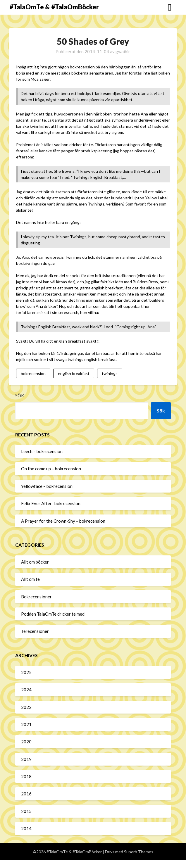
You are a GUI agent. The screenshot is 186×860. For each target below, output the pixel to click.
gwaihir (123, 51)
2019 (26, 759)
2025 (26, 672)
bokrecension (33, 373)
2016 (26, 793)
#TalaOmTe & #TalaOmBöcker (54, 7)
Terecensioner (35, 631)
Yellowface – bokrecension (47, 486)
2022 (26, 707)
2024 (26, 689)
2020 (26, 741)
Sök (19, 395)
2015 (26, 811)
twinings (110, 373)
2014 (26, 828)
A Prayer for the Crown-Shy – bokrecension (63, 521)
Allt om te (30, 579)
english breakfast (73, 373)
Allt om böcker (35, 561)
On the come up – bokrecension (51, 468)
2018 (26, 776)
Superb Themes (138, 851)
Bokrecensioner (36, 596)
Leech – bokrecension (42, 451)
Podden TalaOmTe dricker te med (53, 613)
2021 (26, 724)
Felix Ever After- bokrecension (50, 503)
